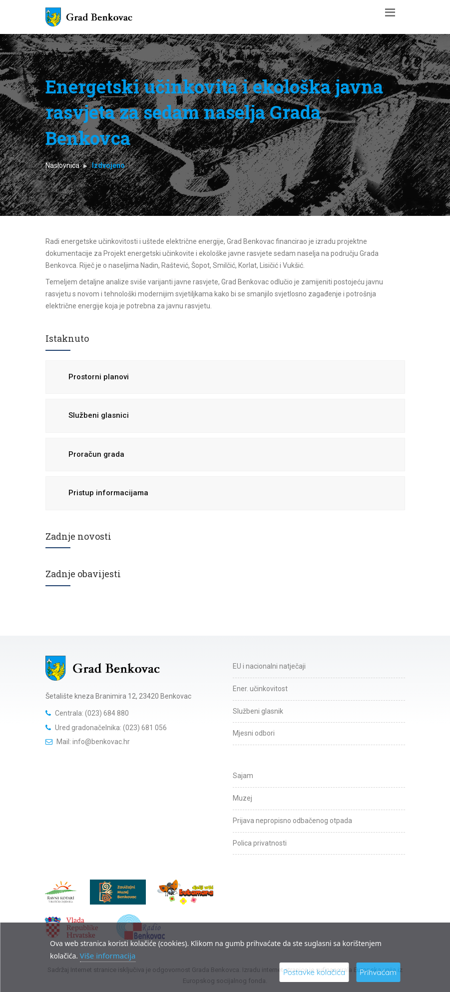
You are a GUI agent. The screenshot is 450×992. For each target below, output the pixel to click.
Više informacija (108, 956)
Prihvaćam (378, 972)
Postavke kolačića (314, 972)
